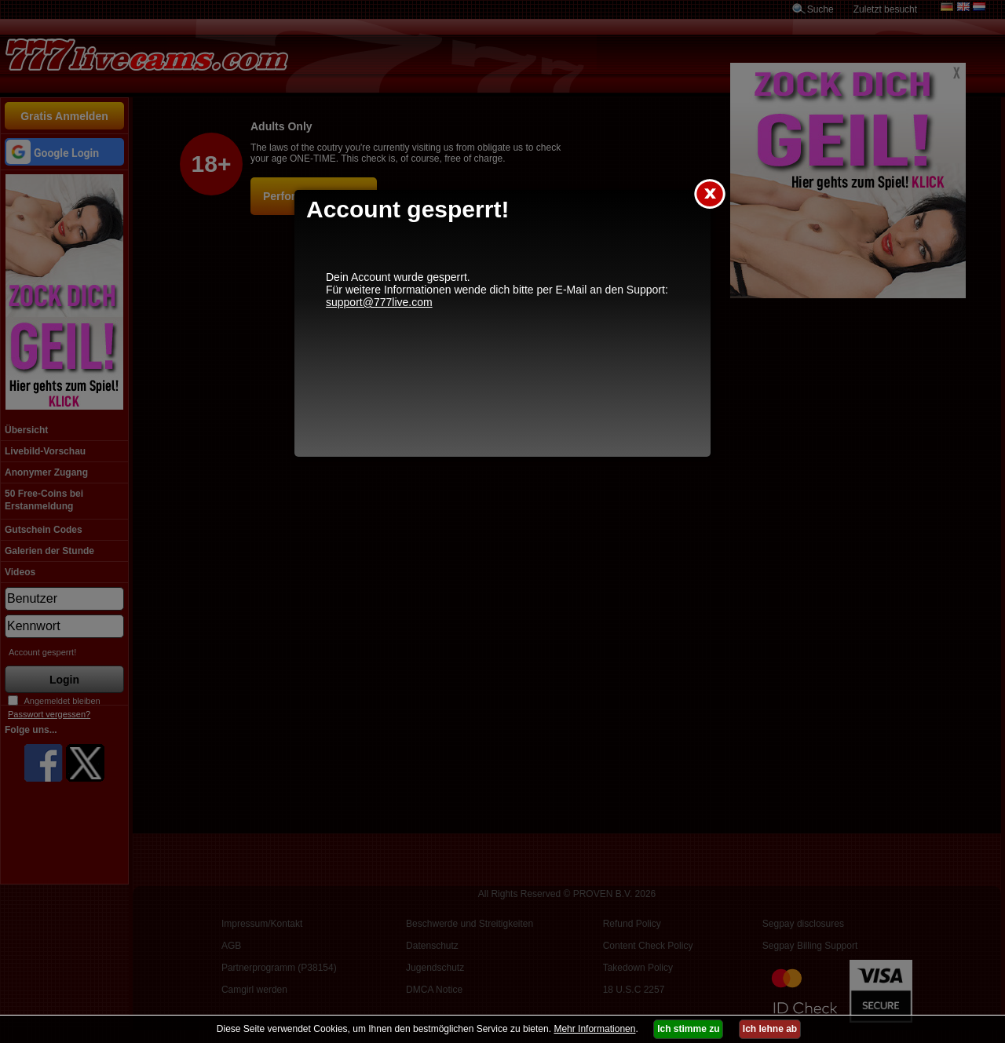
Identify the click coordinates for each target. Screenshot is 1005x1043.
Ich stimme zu (688, 1028)
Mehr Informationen (594, 1028)
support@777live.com (379, 302)
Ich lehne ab (770, 1028)
